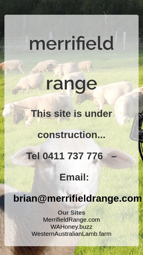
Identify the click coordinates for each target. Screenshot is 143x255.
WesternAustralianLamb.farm (71, 233)
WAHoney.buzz (71, 226)
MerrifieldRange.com (71, 219)
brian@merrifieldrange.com (77, 198)
